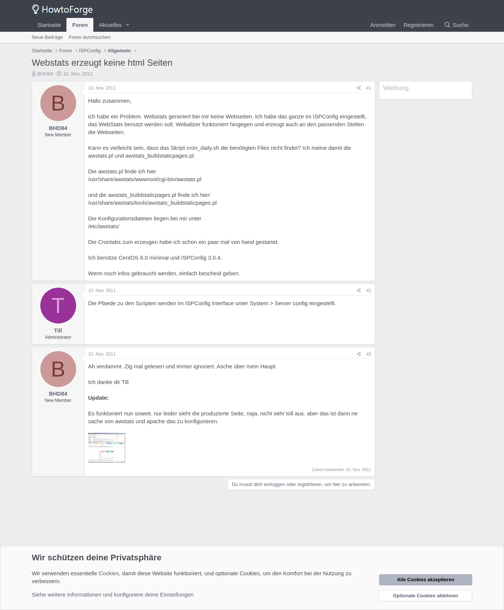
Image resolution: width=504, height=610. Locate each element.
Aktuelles (110, 25)
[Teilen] (359, 88)
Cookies (109, 573)
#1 (368, 88)
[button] (127, 25)
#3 (368, 354)
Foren (80, 25)
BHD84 (45, 74)
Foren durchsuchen (90, 37)
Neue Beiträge (47, 37)
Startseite (49, 25)
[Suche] (456, 25)
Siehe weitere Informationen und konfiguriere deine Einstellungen (113, 594)
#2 (368, 290)
